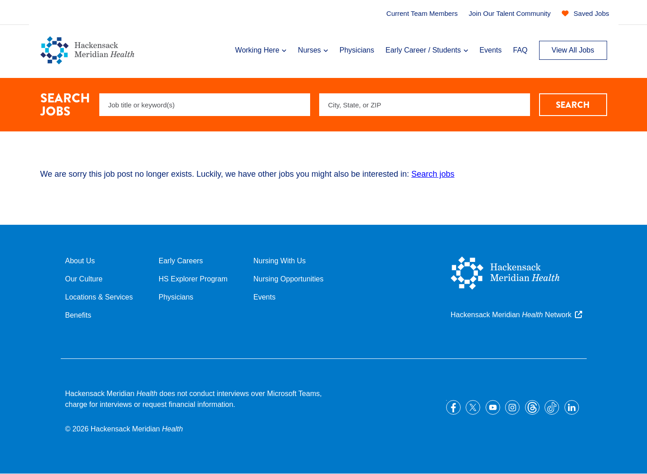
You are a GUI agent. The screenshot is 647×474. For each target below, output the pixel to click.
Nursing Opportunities (288, 279)
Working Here (257, 50)
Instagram (512, 407)
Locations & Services (99, 297)
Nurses (309, 50)
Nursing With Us (279, 261)
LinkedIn (571, 407)
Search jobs (432, 174)
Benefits (78, 315)
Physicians (357, 50)
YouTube (493, 407)
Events (491, 50)
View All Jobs (573, 50)
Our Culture (84, 279)
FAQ (520, 50)
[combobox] (424, 104)
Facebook (453, 407)
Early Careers (181, 261)
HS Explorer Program (193, 279)
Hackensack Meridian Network (511, 315)
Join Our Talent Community (510, 13)
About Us (80, 261)
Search (573, 105)
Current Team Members (421, 13)
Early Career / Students (423, 50)
